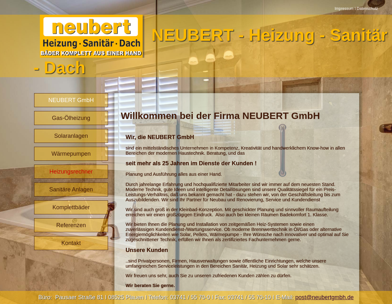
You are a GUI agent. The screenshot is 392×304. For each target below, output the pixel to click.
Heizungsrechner (71, 171)
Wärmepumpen (71, 154)
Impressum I (346, 8)
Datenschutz (367, 8)
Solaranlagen (71, 136)
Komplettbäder (71, 207)
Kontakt (71, 243)
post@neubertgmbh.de (324, 297)
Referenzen (71, 225)
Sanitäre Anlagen (71, 189)
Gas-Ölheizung (71, 118)
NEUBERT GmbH (71, 100)
